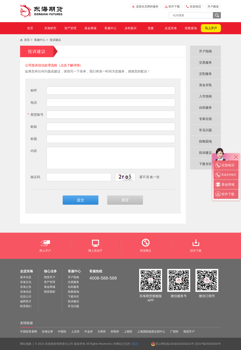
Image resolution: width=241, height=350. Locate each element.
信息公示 (25, 296)
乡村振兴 (131, 28)
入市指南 (205, 96)
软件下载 (174, 6)
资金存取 (205, 85)
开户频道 (213, 6)
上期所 (128, 331)
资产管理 (70, 28)
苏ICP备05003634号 (208, 343)
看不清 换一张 (149, 177)
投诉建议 (55, 39)
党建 (151, 28)
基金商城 (90, 28)
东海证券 (47, 331)
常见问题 (205, 130)
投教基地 (191, 28)
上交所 (75, 331)
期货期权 (49, 291)
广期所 (174, 331)
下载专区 (205, 164)
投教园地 (205, 141)
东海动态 (25, 291)
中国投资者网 (28, 331)
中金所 (88, 331)
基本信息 (25, 277)
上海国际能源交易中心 (151, 331)
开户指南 (205, 51)
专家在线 (205, 119)
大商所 (101, 331)
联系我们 (25, 306)
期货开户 (49, 277)
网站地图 (25, 343)
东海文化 (25, 282)
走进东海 (171, 28)
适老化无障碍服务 (147, 6)
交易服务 (205, 62)
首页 (30, 28)
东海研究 (50, 28)
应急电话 (195, 6)
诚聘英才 (25, 301)
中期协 (62, 331)
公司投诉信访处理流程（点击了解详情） (54, 65)
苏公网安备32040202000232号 (174, 343)
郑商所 (115, 331)
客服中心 (110, 28)
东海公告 (25, 286)
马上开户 (211, 28)
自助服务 (205, 107)
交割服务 (205, 73)
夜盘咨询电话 (229, 174)
